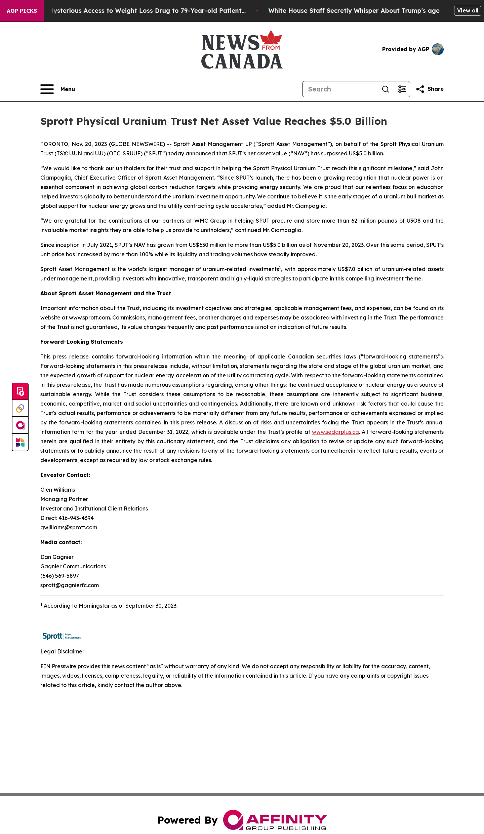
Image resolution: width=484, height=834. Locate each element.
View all (467, 10)
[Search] (340, 89)
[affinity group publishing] (20, 425)
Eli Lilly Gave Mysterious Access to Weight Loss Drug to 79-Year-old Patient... (132, 10)
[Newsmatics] (20, 442)
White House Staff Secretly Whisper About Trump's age (360, 10)
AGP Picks (22, 10)
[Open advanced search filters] (402, 89)
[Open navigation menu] (57, 89)
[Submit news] (20, 391)
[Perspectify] (20, 408)
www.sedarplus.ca (335, 431)
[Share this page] (429, 89)
